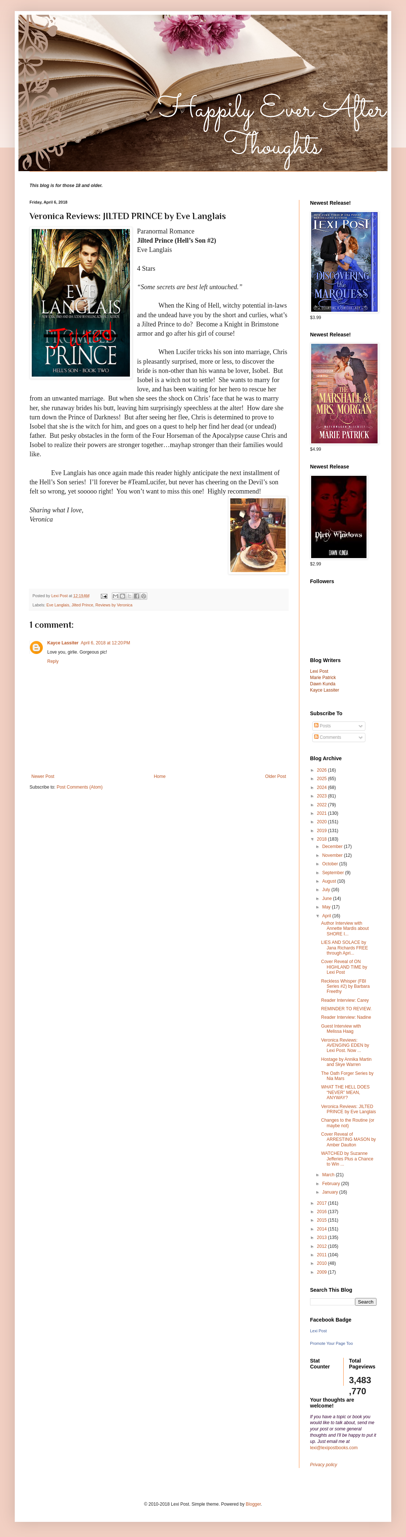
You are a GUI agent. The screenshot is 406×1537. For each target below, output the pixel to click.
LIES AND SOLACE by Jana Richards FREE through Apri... (344, 948)
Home (160, 776)
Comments (327, 737)
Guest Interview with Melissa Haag (341, 1029)
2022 (322, 804)
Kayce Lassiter (63, 642)
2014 (322, 1229)
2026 (322, 770)
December (333, 846)
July (326, 889)
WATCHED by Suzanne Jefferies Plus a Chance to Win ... (347, 1159)
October (330, 863)
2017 (322, 1203)
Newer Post (42, 776)
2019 (322, 830)
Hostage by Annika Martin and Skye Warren (346, 1062)
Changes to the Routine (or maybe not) (347, 1123)
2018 (322, 839)
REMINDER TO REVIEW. (346, 1008)
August (329, 881)
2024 (322, 787)
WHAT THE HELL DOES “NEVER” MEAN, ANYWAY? (345, 1092)
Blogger (253, 1504)
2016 (322, 1211)
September (333, 872)
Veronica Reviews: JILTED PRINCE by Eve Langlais (348, 1109)
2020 (322, 821)
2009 (322, 1272)
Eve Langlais (58, 605)
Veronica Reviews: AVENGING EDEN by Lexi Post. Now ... (345, 1045)
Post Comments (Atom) (79, 787)
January (330, 1192)
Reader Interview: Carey (345, 1000)
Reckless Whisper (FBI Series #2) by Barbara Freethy (345, 986)
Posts (322, 725)
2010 (322, 1263)
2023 (322, 796)
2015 (322, 1220)
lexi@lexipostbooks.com (334, 1447)
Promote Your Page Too (331, 1343)
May (327, 907)
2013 (322, 1237)
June (327, 898)
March (329, 1174)
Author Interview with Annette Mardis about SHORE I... (345, 929)
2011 (322, 1254)
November (333, 855)
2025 (322, 778)
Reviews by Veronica (113, 605)
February (331, 1183)
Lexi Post (318, 1331)
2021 (322, 813)
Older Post (275, 776)
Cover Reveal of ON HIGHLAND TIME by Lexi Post (344, 967)
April (327, 915)
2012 (322, 1246)
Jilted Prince (82, 605)
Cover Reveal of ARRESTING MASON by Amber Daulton (348, 1139)
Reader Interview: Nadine (346, 1017)
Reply (53, 661)
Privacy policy (323, 1464)
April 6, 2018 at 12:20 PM (105, 642)
